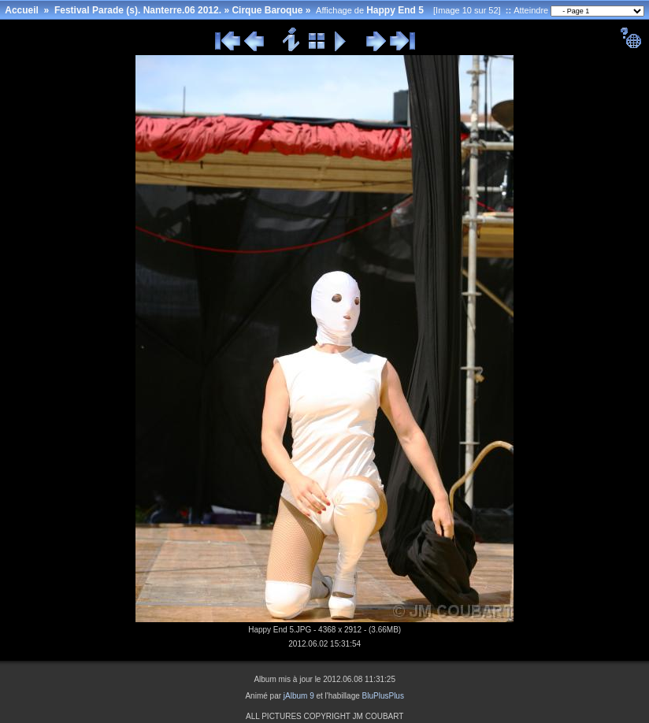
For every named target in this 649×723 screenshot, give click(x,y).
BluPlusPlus (383, 695)
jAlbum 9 (299, 695)
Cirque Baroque (267, 10)
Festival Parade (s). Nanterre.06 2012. (137, 10)
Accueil (22, 10)
